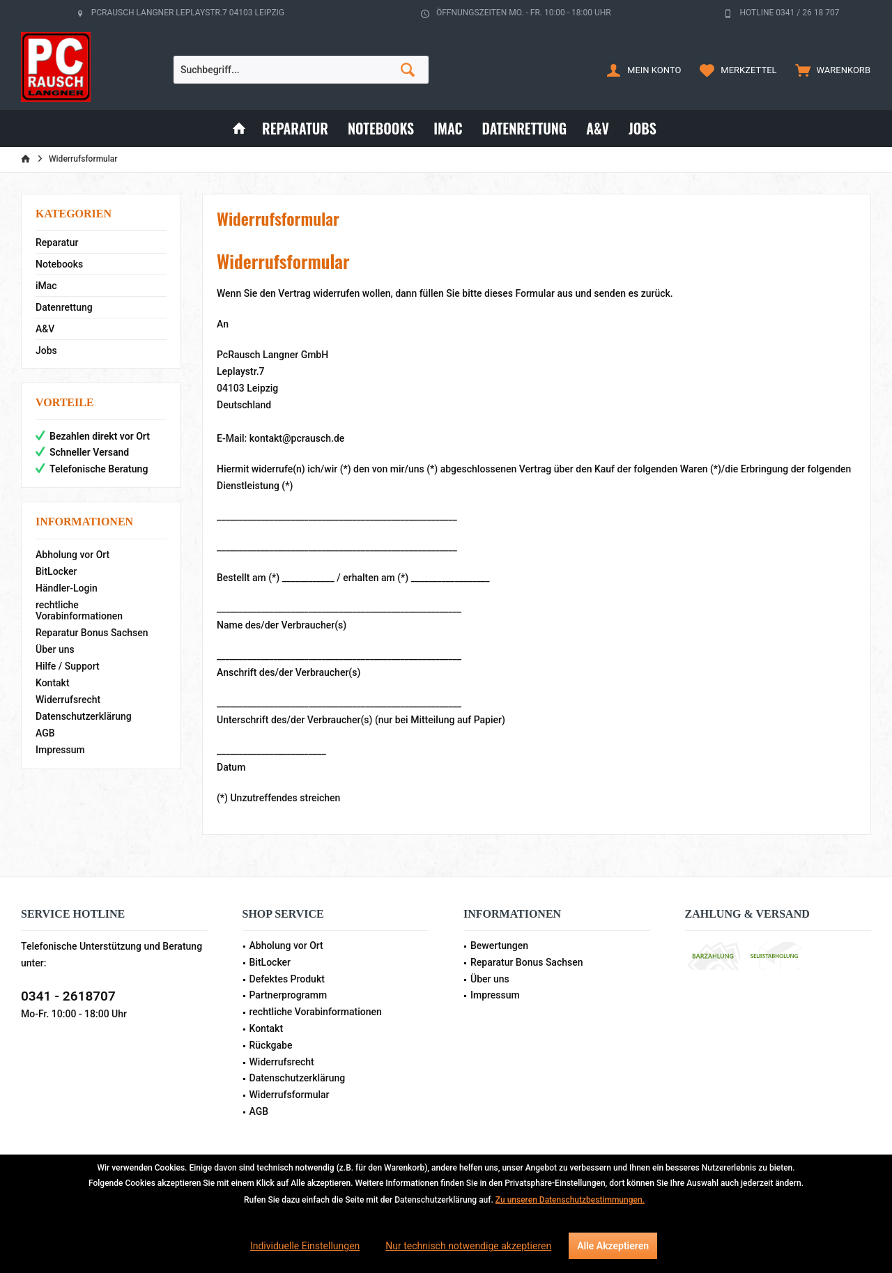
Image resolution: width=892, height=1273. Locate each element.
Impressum (60, 749)
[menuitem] (829, 70)
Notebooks (59, 264)
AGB (45, 733)
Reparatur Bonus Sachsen (92, 632)
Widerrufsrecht (68, 699)
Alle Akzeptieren (613, 1245)
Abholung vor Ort (72, 554)
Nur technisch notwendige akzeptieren (468, 1245)
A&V (45, 328)
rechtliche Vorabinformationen (79, 610)
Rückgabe (271, 1045)
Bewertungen (499, 945)
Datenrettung (64, 307)
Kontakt (53, 682)
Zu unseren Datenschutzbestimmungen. (570, 1200)
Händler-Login (67, 588)
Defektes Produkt (287, 979)
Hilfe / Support (68, 666)
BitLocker (56, 571)
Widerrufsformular (289, 1094)
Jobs (46, 350)
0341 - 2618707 (68, 996)
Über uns (55, 649)
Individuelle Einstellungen (305, 1245)
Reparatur (57, 242)
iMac (46, 285)
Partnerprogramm (288, 995)
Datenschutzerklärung (84, 716)
